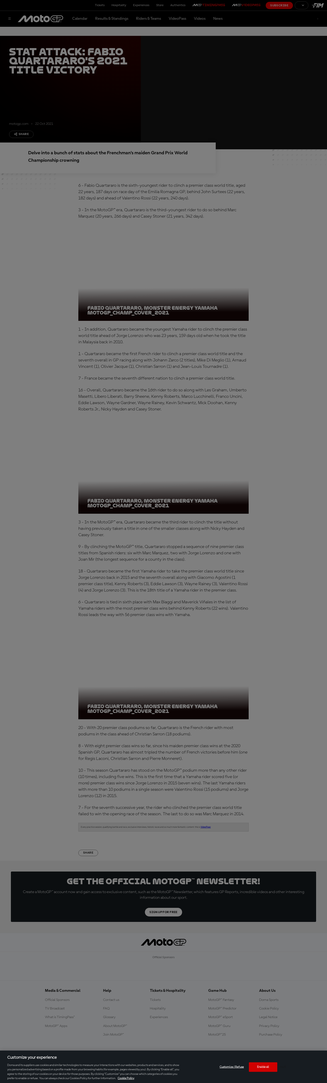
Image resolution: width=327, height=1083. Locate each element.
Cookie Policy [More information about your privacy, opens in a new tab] (126, 1078)
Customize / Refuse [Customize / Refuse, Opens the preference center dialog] (232, 1067)
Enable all (263, 1067)
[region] (163, 1067)
